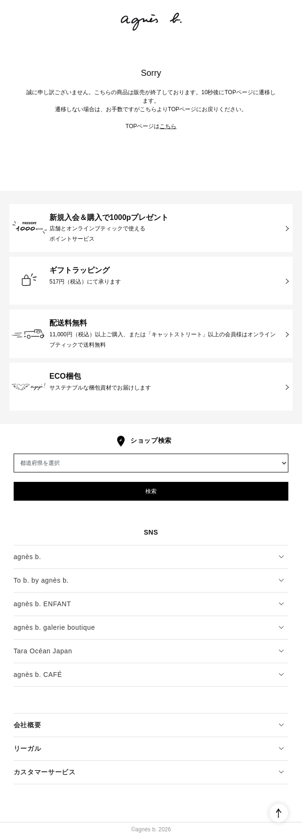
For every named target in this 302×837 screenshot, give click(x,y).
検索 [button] (151, 491)
